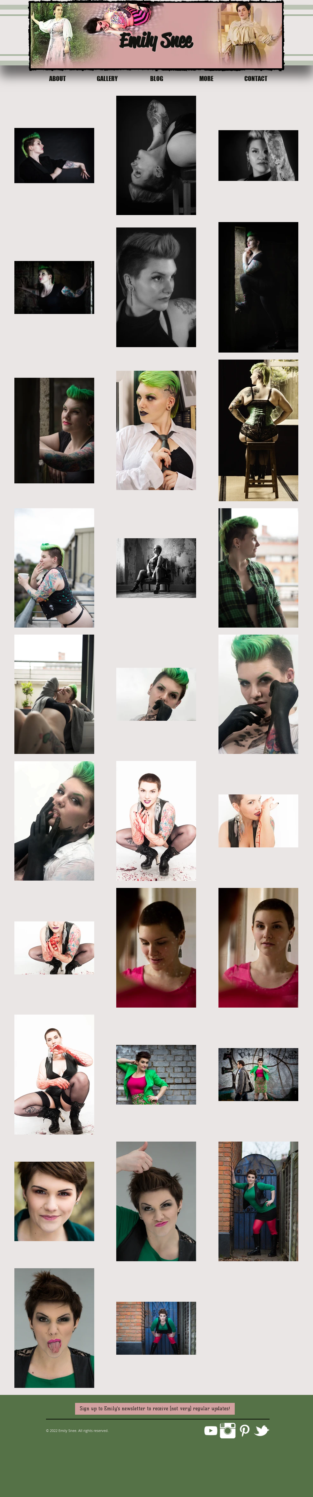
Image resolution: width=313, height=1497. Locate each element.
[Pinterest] (245, 1431)
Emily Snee (155, 40)
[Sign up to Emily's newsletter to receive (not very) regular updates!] (155, 1409)
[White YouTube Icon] (211, 1431)
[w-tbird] (262, 1431)
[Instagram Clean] (228, 1431)
